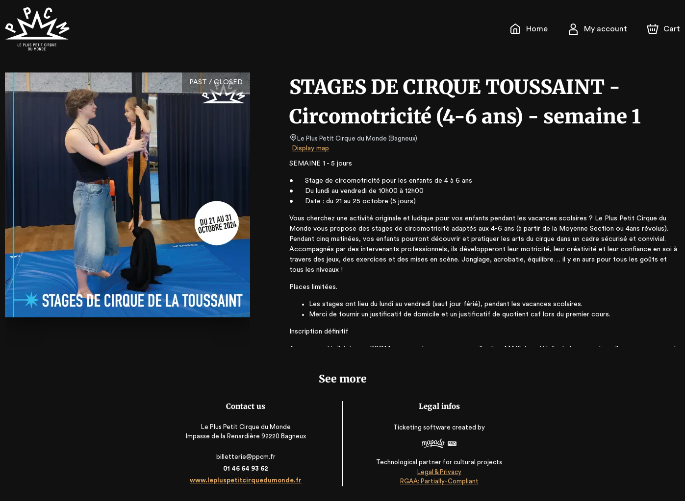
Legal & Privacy (439, 472)
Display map (311, 148)
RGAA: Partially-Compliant (439, 481)
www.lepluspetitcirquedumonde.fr (246, 480)
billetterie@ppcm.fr (246, 456)
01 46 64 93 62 (246, 468)
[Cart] (664, 29)
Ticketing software (423, 427)
